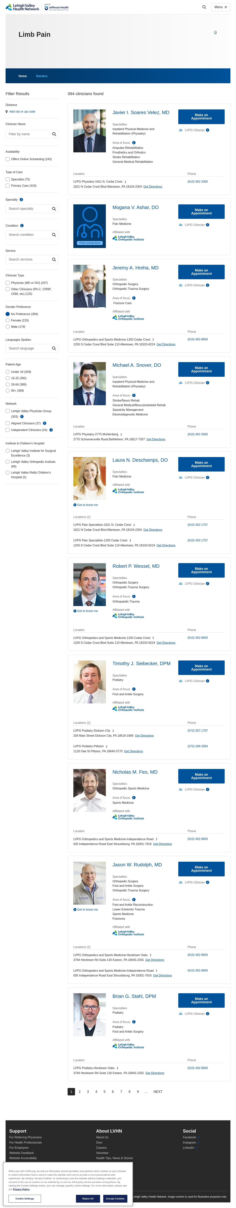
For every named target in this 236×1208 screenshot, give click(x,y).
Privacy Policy (18, 1163)
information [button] (22, 417)
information (21, 200)
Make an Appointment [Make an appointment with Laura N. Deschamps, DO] (201, 464)
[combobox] (32, 134)
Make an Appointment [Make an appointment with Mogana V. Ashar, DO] (201, 211)
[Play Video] (89, 504)
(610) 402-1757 (198, 524)
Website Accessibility (23, 1158)
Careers (101, 1147)
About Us (102, 1137)
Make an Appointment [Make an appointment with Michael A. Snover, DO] (201, 369)
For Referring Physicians (25, 1137)
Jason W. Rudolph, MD (137, 864)
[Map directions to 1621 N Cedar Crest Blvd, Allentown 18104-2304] (152, 186)
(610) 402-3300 (198, 181)
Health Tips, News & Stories (114, 1158)
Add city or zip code (22, 111)
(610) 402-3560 (198, 434)
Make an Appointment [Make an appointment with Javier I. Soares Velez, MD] (201, 116)
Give (99, 1142)
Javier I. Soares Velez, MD (141, 112)
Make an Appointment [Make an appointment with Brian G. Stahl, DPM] (201, 1000)
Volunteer (102, 1152)
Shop (101, 1168)
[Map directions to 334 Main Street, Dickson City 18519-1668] (144, 735)
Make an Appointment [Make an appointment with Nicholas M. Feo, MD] (201, 776)
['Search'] (204, 7)
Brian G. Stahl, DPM (134, 996)
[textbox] (32, 134)
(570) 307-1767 (198, 730)
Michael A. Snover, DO (137, 365)
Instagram (191, 1142)
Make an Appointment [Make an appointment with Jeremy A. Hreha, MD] (201, 272)
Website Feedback (21, 1152)
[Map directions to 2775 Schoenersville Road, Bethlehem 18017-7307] (156, 439)
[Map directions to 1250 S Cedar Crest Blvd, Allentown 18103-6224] (166, 344)
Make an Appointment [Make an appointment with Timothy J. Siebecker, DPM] (201, 667)
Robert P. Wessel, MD (136, 566)
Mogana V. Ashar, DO (136, 207)
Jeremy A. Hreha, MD (136, 268)
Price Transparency (109, 1173)
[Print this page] (215, 32)
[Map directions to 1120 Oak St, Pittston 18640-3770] (133, 751)
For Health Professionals (25, 1142)
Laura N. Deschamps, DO (140, 460)
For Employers (19, 1147)
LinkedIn (190, 1148)
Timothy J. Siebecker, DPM (142, 663)
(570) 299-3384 (198, 746)
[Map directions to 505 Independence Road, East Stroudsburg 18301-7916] (162, 844)
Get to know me (87, 504)
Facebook (191, 1137)
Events (100, 1163)
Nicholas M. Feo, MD (135, 772)
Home (23, 76)
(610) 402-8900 (198, 339)
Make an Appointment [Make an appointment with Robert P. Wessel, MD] (201, 570)
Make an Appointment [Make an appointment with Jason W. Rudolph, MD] (201, 868)
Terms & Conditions (22, 1168)
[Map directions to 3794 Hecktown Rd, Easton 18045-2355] (154, 959)
